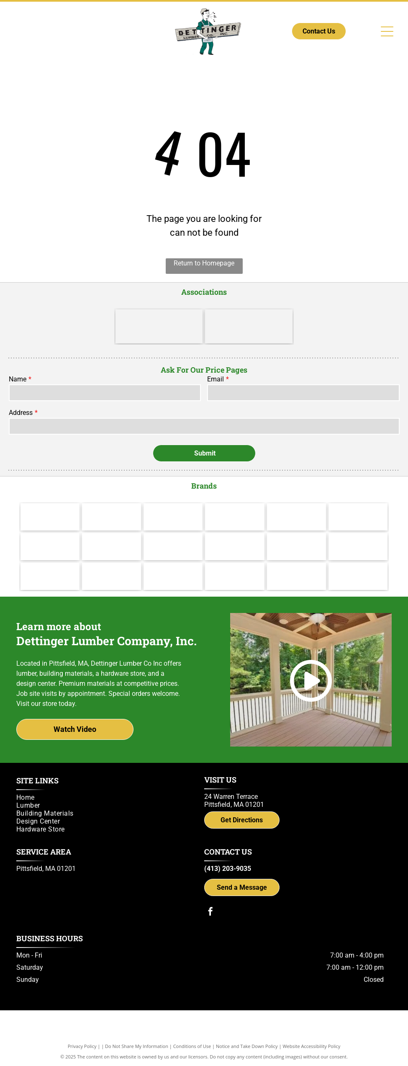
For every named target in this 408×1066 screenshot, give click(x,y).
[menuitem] (106, 797)
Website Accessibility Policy (311, 1046)
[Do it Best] (248, 326)
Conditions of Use (192, 1046)
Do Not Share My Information (136, 1046)
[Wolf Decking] (173, 546)
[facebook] (210, 912)
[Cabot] (173, 516)
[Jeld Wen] (111, 546)
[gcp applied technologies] (234, 576)
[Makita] (50, 516)
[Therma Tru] (50, 546)
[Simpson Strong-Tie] (296, 576)
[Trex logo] (357, 576)
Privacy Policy (82, 1046)
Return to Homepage (204, 263)
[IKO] (357, 546)
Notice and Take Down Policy (247, 1046)
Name (17, 379)
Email (215, 379)
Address (21, 413)
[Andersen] (357, 516)
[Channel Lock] (296, 516)
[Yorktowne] (234, 546)
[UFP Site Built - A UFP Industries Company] (111, 576)
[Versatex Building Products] (50, 576)
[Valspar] (111, 516)
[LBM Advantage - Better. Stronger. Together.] (159, 326)
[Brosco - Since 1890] (296, 546)
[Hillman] (234, 516)
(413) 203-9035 (227, 869)
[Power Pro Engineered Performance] (173, 576)
